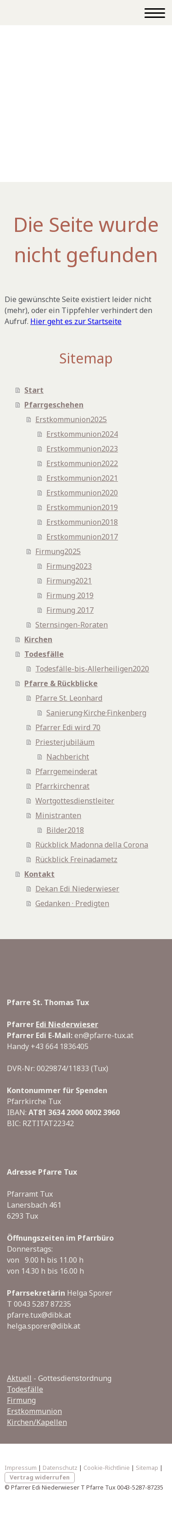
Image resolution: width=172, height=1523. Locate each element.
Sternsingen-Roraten (71, 625)
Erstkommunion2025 (71, 419)
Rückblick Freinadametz (76, 859)
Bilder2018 (65, 830)
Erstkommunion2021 (82, 478)
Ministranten (58, 815)
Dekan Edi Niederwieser (77, 889)
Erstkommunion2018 (82, 522)
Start (34, 390)
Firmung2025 (58, 551)
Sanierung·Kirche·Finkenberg (96, 713)
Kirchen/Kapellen (37, 1422)
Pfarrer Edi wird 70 (67, 727)
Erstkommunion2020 (82, 493)
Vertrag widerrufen (40, 1477)
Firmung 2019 (70, 595)
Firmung (21, 1400)
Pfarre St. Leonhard (68, 698)
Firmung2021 (69, 581)
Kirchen (38, 639)
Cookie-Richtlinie (106, 1467)
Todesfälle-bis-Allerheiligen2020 (92, 669)
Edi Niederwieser (67, 1024)
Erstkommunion (34, 1411)
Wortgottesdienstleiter (74, 801)
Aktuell (19, 1378)
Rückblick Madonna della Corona (91, 845)
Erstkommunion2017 (82, 537)
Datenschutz (60, 1467)
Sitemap (147, 1467)
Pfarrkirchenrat (62, 786)
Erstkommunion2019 (82, 507)
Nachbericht (67, 757)
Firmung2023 (69, 566)
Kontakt (39, 874)
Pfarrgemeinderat (66, 771)
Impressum (21, 1467)
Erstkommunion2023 (82, 449)
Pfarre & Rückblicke (61, 683)
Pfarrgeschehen (53, 405)
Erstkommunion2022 (82, 463)
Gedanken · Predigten (72, 903)
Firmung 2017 (70, 610)
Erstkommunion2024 (82, 434)
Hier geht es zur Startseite (76, 321)
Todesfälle (44, 654)
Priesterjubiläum (64, 742)
